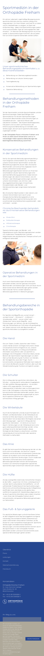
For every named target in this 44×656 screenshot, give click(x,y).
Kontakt (5, 561)
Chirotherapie (11, 226)
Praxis (5, 553)
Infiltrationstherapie (13, 223)
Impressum (7, 569)
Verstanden (33, 639)
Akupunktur (10, 217)
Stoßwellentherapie (13, 220)
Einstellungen (7, 653)
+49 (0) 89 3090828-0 (13, 594)
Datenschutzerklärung (11, 565)
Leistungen (7, 557)
